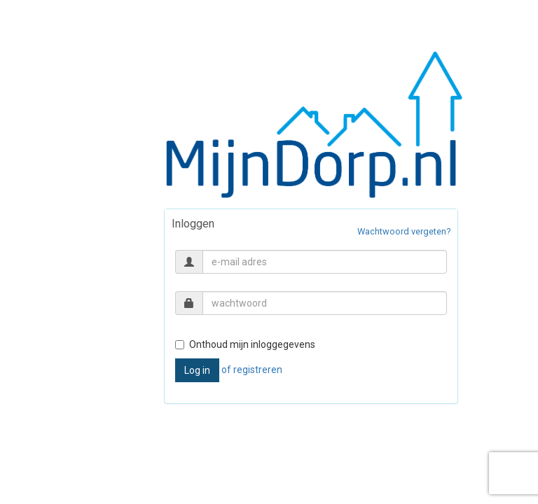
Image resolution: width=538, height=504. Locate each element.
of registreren (251, 369)
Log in (197, 370)
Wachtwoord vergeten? (403, 231)
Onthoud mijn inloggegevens (245, 344)
